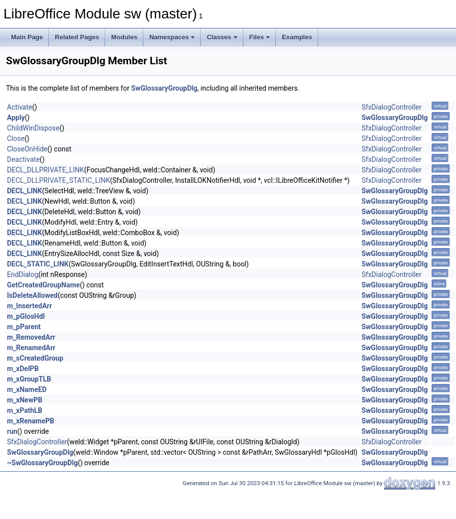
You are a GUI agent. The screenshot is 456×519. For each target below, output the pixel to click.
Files (259, 37)
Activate (19, 107)
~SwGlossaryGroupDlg (42, 463)
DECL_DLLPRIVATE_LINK (45, 170)
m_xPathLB (24, 410)
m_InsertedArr (29, 306)
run (12, 431)
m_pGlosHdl (26, 316)
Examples (297, 37)
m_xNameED (27, 389)
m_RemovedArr (31, 337)
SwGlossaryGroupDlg (164, 88)
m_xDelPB (23, 369)
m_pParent (24, 327)
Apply (16, 118)
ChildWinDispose (33, 128)
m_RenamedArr (31, 348)
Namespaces (172, 37)
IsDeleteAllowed (32, 295)
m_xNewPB (24, 400)
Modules (124, 37)
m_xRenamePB (30, 421)
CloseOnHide (27, 149)
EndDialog (22, 274)
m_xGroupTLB (29, 379)
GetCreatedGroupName (43, 285)
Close (15, 138)
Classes (222, 37)
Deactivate (23, 159)
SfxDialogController (391, 107)
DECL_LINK (24, 191)
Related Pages (77, 37)
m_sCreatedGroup (35, 358)
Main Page (27, 37)
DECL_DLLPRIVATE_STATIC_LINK (58, 180)
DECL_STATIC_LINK (38, 264)
